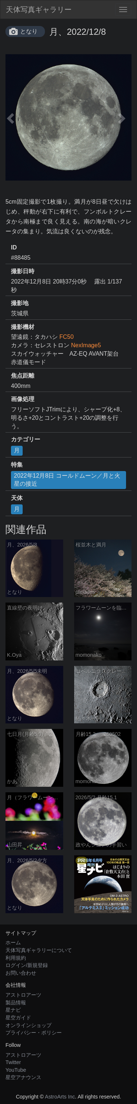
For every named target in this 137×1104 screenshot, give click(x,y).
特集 (17, 465)
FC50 (66, 337)
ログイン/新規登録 (26, 965)
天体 (17, 498)
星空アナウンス (23, 1077)
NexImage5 (86, 345)
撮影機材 (22, 327)
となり (29, 31)
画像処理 (22, 399)
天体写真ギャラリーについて (38, 950)
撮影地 (19, 303)
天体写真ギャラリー (39, 9)
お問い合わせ (20, 973)
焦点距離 (22, 376)
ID (14, 247)
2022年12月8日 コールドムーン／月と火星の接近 (67, 480)
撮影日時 (22, 271)
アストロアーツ (23, 995)
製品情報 (15, 1002)
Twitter (13, 1062)
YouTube (15, 1070)
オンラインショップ (28, 1025)
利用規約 (15, 958)
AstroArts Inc (60, 1097)
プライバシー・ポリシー (33, 1033)
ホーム (13, 942)
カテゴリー (25, 439)
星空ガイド (18, 1017)
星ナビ (13, 1010)
